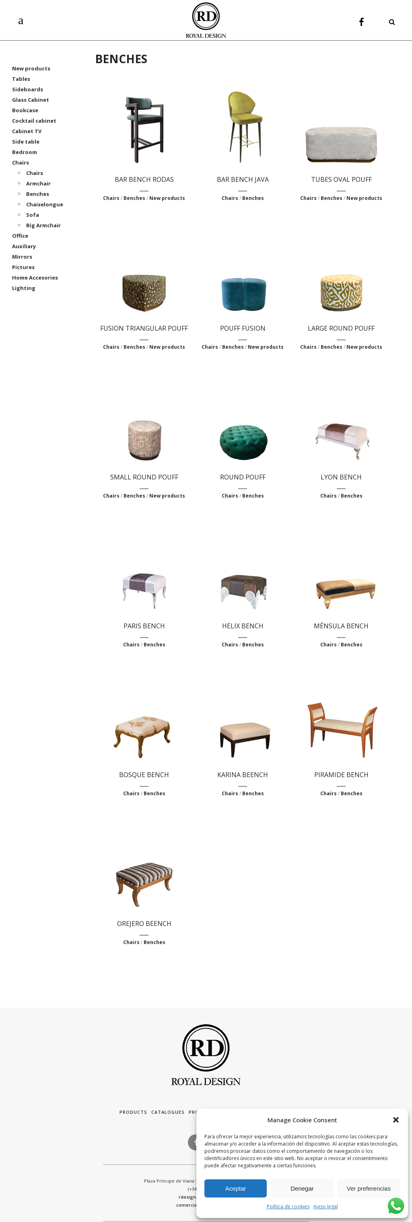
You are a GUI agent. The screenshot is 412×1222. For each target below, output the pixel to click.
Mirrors (22, 256)
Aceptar (235, 1188)
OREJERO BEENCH (144, 923)
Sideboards (27, 89)
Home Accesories (35, 277)
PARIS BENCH (144, 625)
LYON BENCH (341, 477)
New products (31, 68)
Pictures (23, 267)
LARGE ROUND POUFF (341, 328)
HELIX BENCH (243, 625)
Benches (37, 193)
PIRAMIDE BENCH (341, 774)
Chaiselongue (44, 204)
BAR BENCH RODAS (144, 179)
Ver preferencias (369, 1188)
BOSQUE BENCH (144, 774)
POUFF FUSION (243, 328)
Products (133, 1112)
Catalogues (168, 1112)
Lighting (23, 288)
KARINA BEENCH (242, 774)
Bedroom (24, 152)
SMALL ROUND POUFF (144, 477)
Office (20, 235)
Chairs (20, 162)
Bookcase (25, 110)
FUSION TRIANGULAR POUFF (144, 328)
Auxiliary (24, 246)
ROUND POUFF (243, 477)
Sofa (32, 214)
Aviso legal (325, 1206)
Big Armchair (43, 225)
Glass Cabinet (30, 99)
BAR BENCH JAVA (243, 179)
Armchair (38, 183)
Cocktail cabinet (34, 120)
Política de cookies (288, 1206)
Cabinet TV (26, 131)
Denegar (302, 1188)
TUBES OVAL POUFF (341, 179)
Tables (21, 78)
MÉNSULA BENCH (341, 625)
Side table (25, 141)
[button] (396, 1120)
